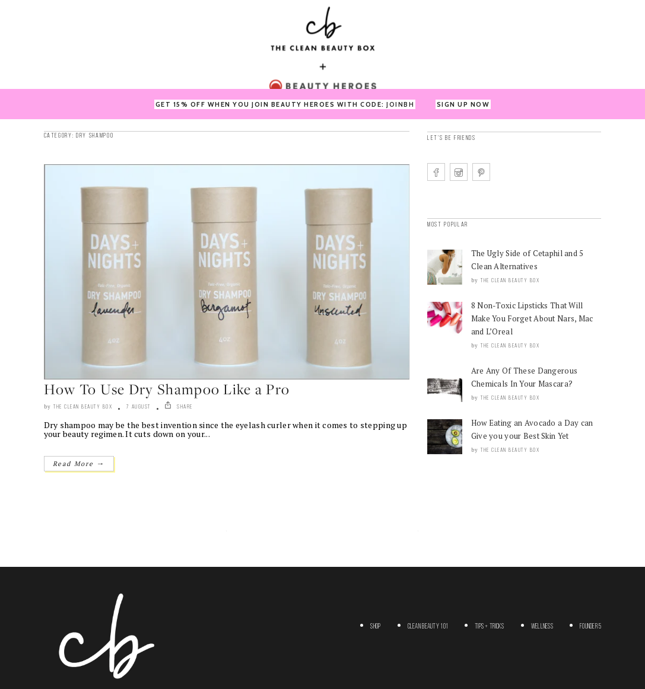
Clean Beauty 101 (428, 626)
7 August (138, 407)
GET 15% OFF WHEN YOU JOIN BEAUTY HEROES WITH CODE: (285, 104)
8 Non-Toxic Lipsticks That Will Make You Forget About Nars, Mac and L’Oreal (532, 318)
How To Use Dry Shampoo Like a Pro (167, 389)
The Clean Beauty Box (82, 407)
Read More (79, 463)
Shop (375, 626)
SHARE (178, 407)
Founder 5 (591, 626)
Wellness (542, 626)
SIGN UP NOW (463, 104)
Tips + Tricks (489, 626)
